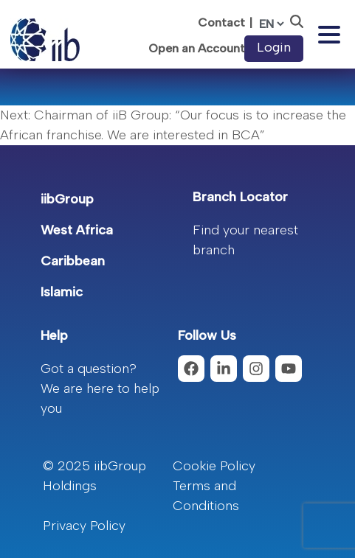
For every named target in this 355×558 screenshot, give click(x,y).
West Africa (77, 230)
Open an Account (196, 48)
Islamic (62, 292)
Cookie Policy (214, 466)
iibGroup (67, 199)
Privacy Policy (84, 525)
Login (274, 47)
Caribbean (73, 261)
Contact (221, 22)
